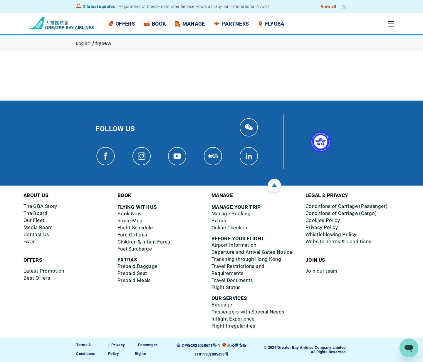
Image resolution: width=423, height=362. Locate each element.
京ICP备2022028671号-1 (198, 345)
